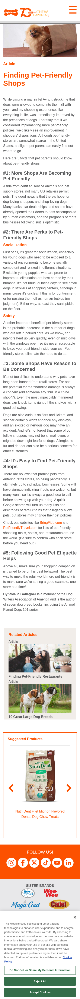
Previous (11, 788)
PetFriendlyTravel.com (20, 528)
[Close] (75, 917)
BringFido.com (51, 522)
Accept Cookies (40, 992)
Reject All (39, 981)
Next (69, 788)
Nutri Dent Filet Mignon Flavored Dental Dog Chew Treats (39, 814)
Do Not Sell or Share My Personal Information (40, 970)
